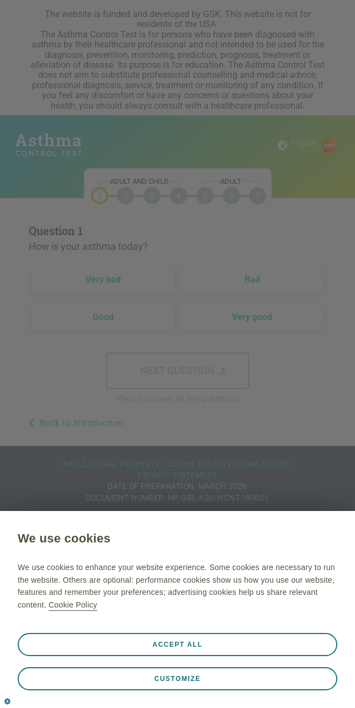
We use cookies (64, 538)
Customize (178, 679)
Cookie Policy (73, 604)
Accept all (177, 644)
